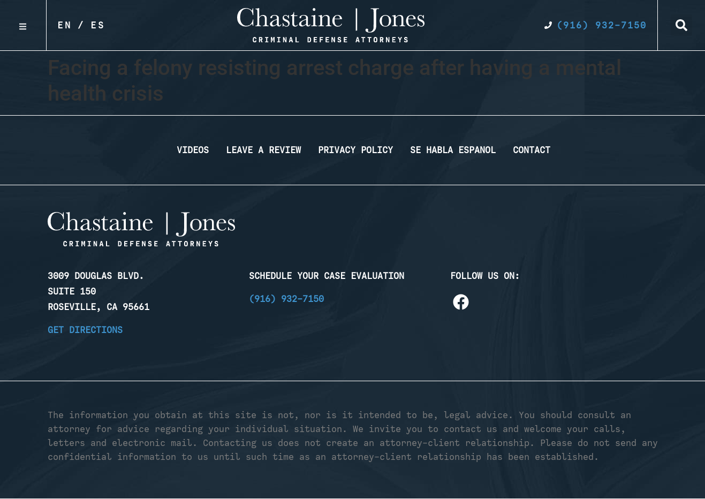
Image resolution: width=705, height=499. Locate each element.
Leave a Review (263, 150)
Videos (193, 150)
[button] (681, 25)
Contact (531, 150)
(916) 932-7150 (286, 299)
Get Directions (85, 330)
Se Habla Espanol (453, 150)
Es (97, 25)
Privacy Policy (355, 150)
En (64, 25)
